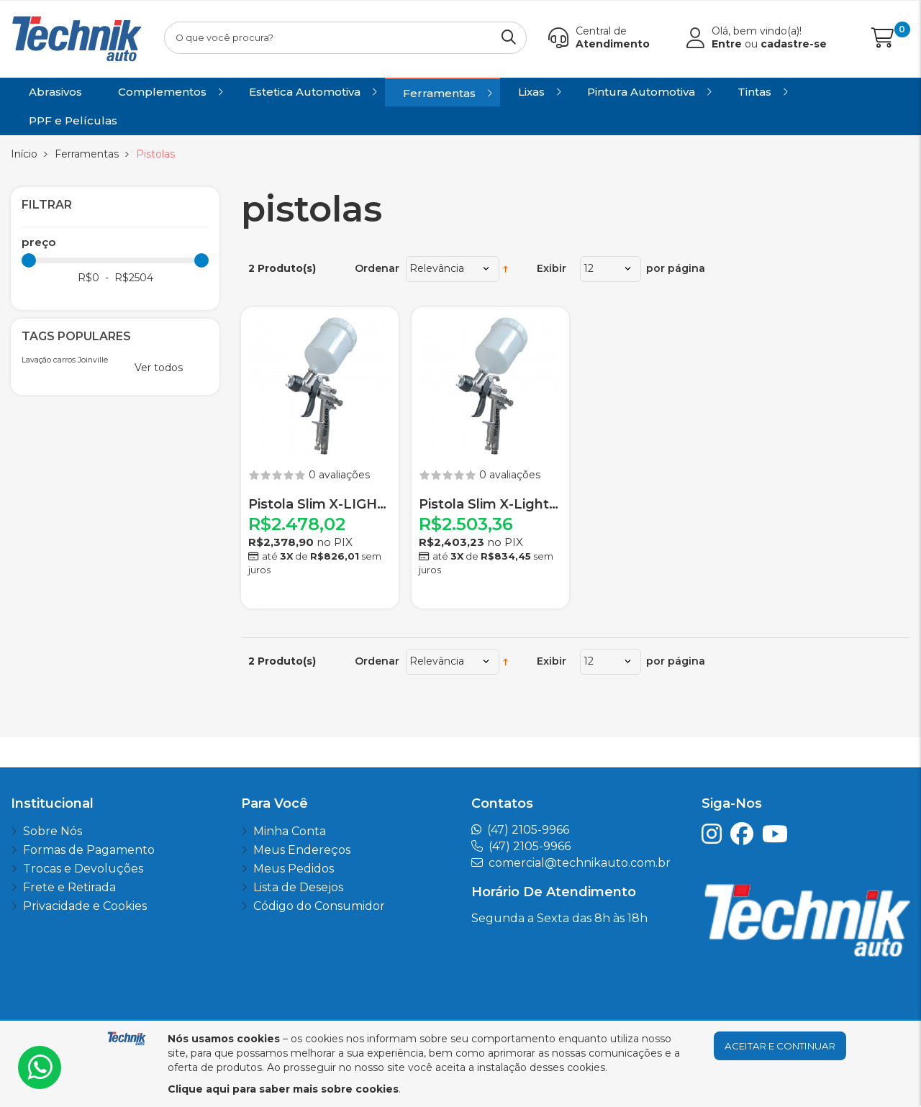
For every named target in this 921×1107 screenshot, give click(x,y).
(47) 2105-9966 (528, 830)
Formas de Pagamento (89, 850)
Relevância (436, 268)
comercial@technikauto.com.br (580, 863)
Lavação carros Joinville (65, 360)
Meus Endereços (301, 850)
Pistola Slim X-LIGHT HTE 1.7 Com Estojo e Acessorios (319, 504)
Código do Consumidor (319, 906)
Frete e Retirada (69, 887)
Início (24, 153)
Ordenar (377, 268)
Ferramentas (87, 153)
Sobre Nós (52, 831)
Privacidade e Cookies (85, 906)
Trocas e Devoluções (83, 868)
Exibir (551, 268)
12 (589, 268)
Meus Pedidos (293, 868)
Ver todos (159, 367)
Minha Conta (289, 831)
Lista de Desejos (298, 887)
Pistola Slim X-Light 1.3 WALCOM (490, 504)
